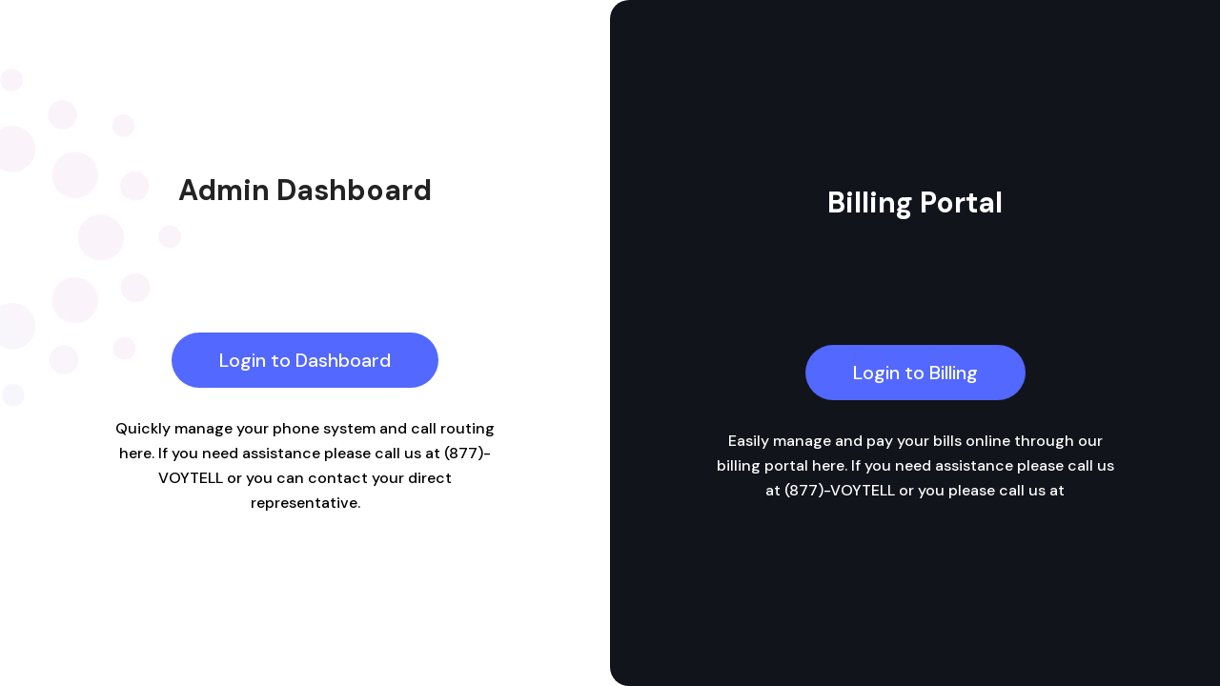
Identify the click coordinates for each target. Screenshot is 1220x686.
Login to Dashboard (305, 360)
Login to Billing (915, 372)
